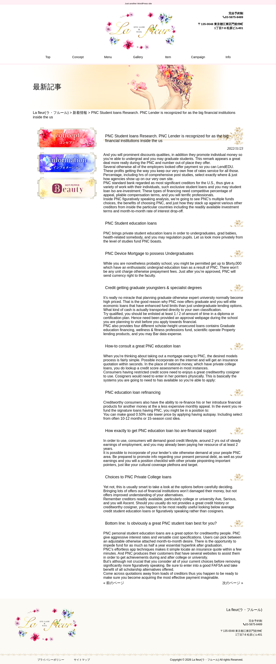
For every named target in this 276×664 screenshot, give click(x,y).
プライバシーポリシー (50, 659)
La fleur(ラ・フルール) (51, 113)
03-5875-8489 (234, 17)
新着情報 (80, 113)
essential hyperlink (181, 545)
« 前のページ (113, 583)
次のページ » (232, 583)
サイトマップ (82, 659)
